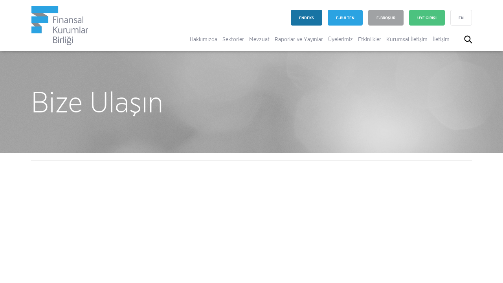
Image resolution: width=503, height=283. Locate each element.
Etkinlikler (369, 39)
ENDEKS (306, 17)
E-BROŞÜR (385, 17)
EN (461, 17)
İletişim (441, 39)
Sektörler (233, 39)
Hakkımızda (203, 39)
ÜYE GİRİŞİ (427, 17)
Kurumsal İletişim (407, 39)
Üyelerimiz (340, 39)
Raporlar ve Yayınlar (299, 39)
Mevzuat (259, 39)
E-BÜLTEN (345, 17)
